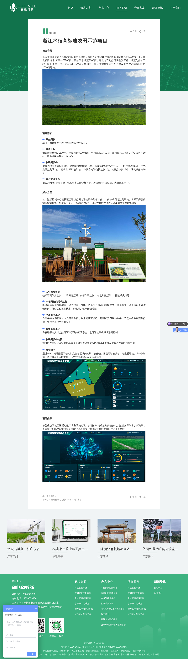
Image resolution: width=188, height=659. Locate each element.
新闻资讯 (157, 7)
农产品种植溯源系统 (84, 609)
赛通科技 (23, 7)
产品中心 (103, 7)
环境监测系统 (81, 587)
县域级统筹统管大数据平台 (113, 624)
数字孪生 (105, 614)
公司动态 (158, 587)
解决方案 (85, 7)
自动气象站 (99, 643)
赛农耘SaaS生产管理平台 (113, 609)
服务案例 (121, 7)
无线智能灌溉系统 (83, 598)
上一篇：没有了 (49, 496)
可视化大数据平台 (83, 614)
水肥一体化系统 (82, 603)
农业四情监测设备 (109, 587)
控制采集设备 (107, 603)
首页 (70, 7)
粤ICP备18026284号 (117, 647)
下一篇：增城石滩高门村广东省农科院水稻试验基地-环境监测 (70, 499)
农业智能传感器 (108, 598)
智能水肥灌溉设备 (109, 593)
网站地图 (88, 643)
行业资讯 (158, 593)
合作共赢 (139, 7)
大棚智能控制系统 (83, 593)
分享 (143, 31)
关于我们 (175, 7)
